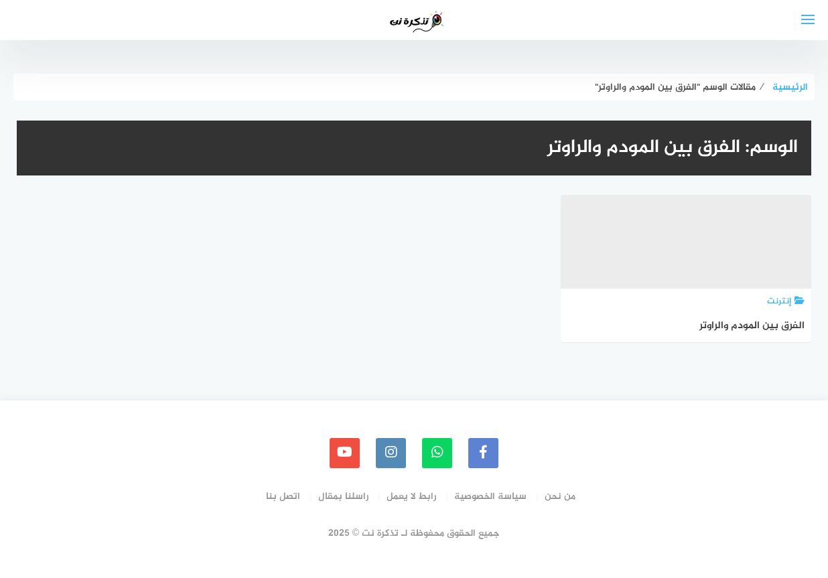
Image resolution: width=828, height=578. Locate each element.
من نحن (560, 496)
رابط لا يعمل (411, 496)
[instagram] (391, 453)
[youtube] (345, 453)
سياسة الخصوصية (490, 496)
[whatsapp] (437, 453)
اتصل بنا (283, 496)
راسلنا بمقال (343, 496)
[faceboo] (483, 453)
